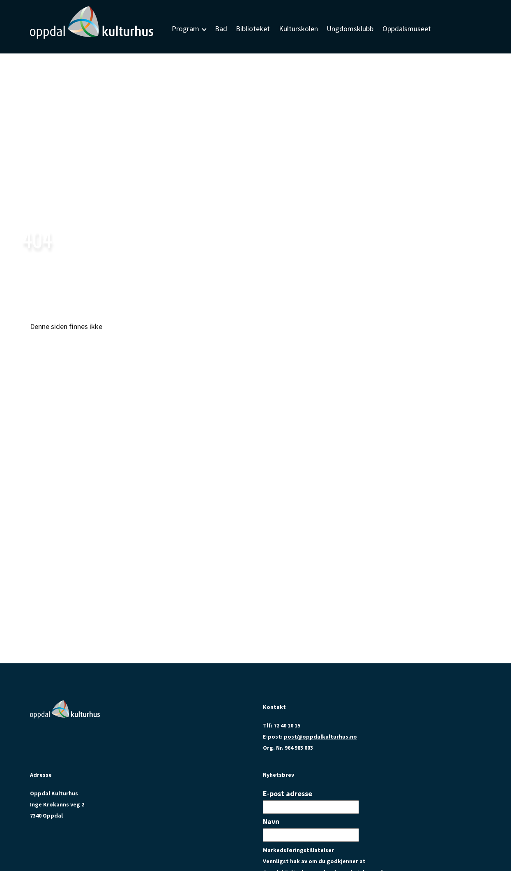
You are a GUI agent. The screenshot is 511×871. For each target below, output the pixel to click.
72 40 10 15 (287, 725)
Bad (221, 28)
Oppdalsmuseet (406, 28)
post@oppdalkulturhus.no (320, 736)
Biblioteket (253, 28)
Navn (271, 821)
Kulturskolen (298, 28)
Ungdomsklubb (350, 28)
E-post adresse (287, 793)
